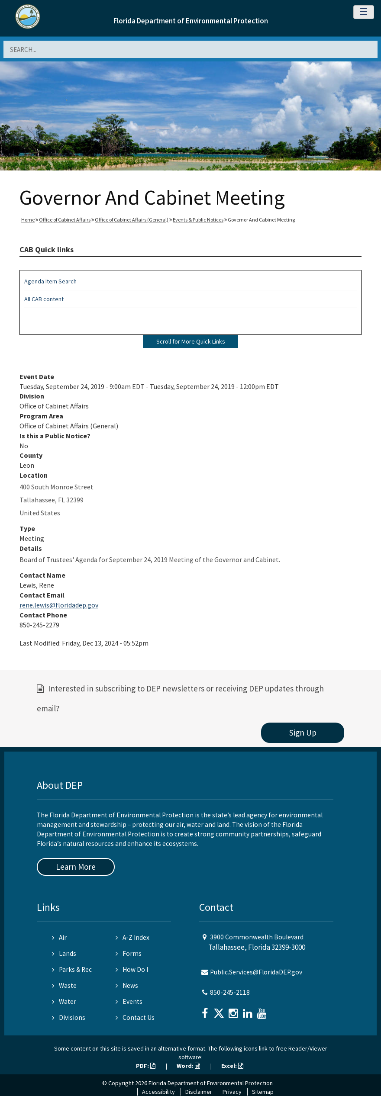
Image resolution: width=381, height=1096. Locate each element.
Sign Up (302, 732)
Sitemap (263, 1092)
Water (64, 1001)
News (127, 985)
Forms (129, 953)
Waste (64, 985)
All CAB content (44, 299)
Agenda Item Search (50, 281)
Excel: (232, 1066)
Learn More (76, 866)
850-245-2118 (230, 992)
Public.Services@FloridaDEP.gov (256, 972)
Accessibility (158, 1092)
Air (59, 937)
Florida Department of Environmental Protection (190, 21)
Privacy (232, 1092)
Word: (188, 1066)
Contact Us (135, 1017)
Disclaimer (198, 1092)
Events (129, 1001)
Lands (64, 953)
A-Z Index (132, 937)
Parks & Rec (72, 969)
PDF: (145, 1066)
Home (28, 219)
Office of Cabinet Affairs (64, 219)
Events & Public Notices (198, 219)
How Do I (132, 969)
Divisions (68, 1017)
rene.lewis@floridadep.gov (58, 605)
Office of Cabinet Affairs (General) (131, 219)
